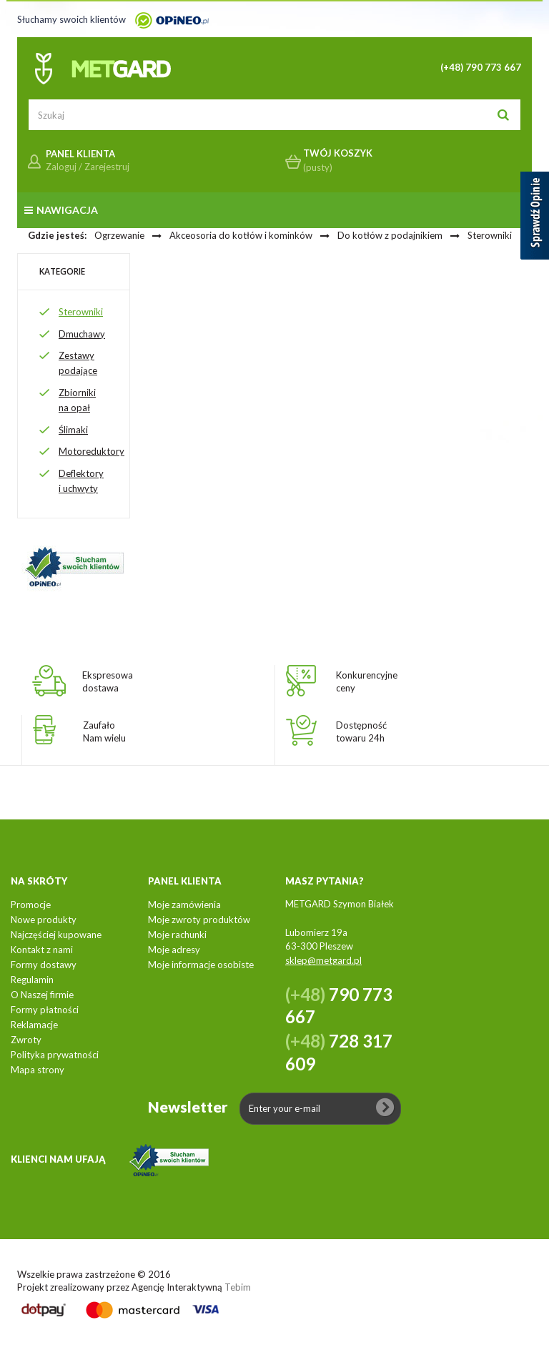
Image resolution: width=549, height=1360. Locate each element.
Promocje (31, 904)
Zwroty (26, 1039)
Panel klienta (185, 881)
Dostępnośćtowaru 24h (361, 731)
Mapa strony (37, 1069)
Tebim (237, 1287)
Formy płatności (45, 1009)
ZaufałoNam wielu (104, 731)
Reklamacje (34, 1024)
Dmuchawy (82, 334)
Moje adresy (174, 949)
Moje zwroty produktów (199, 919)
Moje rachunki (177, 934)
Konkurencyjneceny (366, 681)
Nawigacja (61, 210)
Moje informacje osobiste (201, 964)
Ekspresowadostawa (107, 681)
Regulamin (32, 979)
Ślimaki (73, 429)
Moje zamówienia (184, 904)
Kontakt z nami (42, 949)
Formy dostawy (43, 964)
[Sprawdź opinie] (534, 218)
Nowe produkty (43, 919)
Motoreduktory (91, 451)
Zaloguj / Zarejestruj (87, 166)
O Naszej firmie (42, 994)
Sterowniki (81, 311)
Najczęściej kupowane (56, 934)
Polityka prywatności (55, 1054)
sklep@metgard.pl (323, 960)
